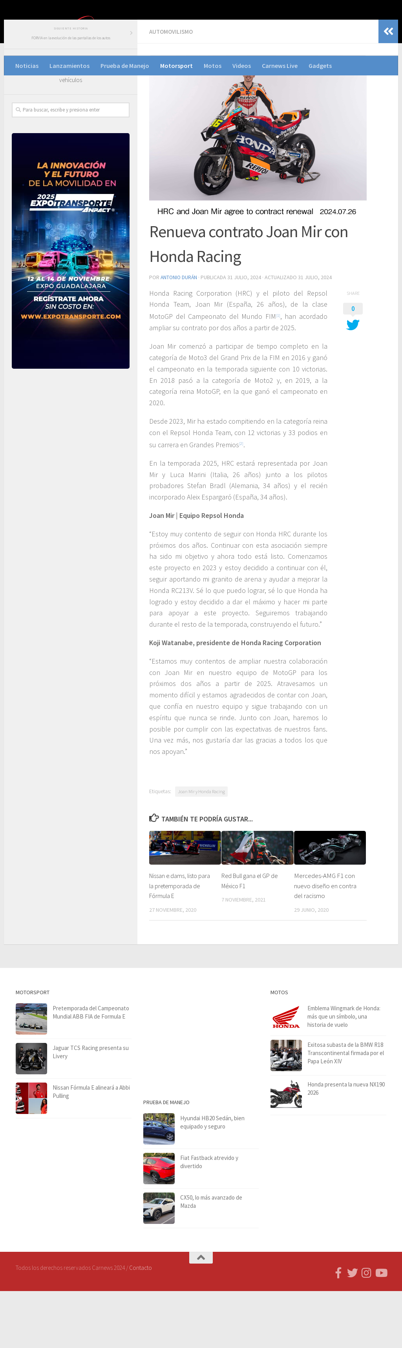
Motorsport (176, 66)
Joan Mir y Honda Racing (201, 848)
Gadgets (320, 66)
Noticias (26, 66)
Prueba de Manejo (124, 66)
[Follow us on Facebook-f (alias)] (338, 1329)
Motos (212, 66)
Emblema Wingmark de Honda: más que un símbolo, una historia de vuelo (343, 1073)
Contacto (140, 1324)
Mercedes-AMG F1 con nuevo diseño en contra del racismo (325, 943)
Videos (241, 66)
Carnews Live (280, 66)
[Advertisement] (71, 492)
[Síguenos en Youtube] (380, 1329)
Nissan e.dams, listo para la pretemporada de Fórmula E (178, 943)
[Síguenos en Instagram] (366, 1329)
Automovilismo (172, 87)
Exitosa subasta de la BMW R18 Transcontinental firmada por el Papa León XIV (345, 1110)
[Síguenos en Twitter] (352, 1329)
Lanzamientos (69, 66)
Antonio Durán (180, 332)
